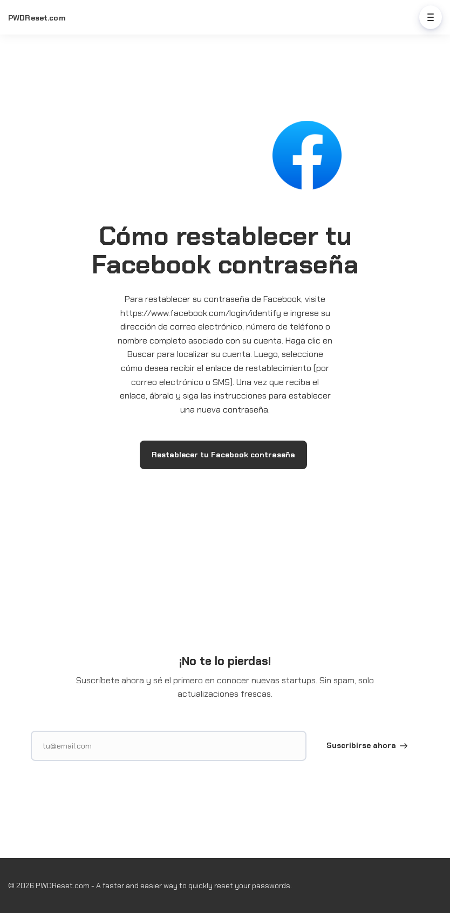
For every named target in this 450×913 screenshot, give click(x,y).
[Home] (43, 17)
